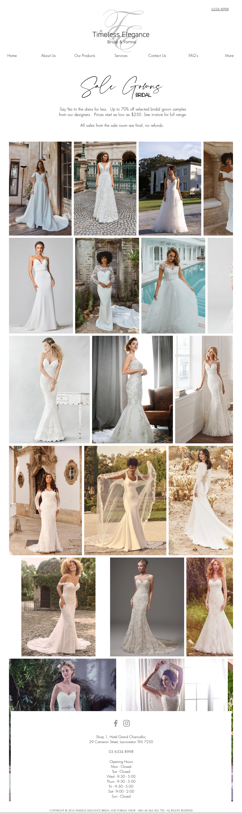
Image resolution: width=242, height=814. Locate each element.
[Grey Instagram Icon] (126, 723)
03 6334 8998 (121, 751)
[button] (48, 55)
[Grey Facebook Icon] (115, 723)
